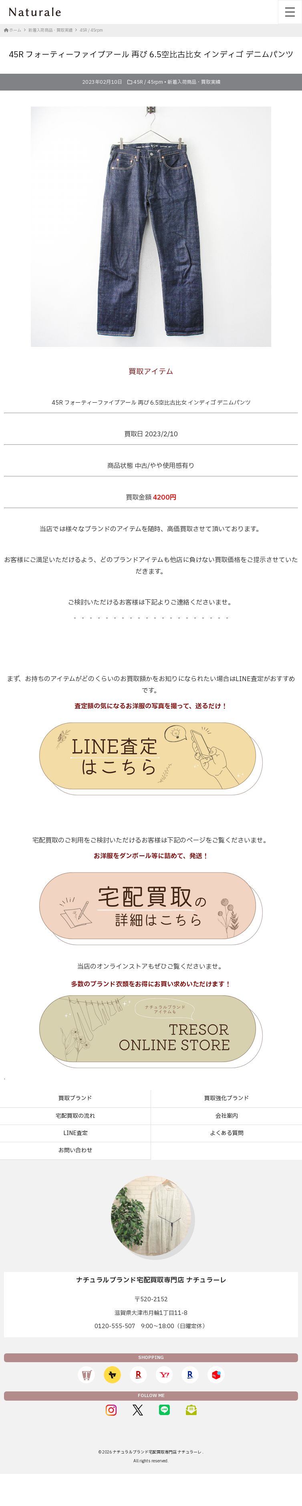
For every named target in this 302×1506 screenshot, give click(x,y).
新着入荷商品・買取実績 (193, 82)
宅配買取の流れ (75, 1116)
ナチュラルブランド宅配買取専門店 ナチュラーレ (157, 1452)
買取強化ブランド (226, 1098)
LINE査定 (75, 1133)
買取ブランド (75, 1098)
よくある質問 (227, 1133)
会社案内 (226, 1116)
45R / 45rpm (148, 82)
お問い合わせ (75, 1150)
